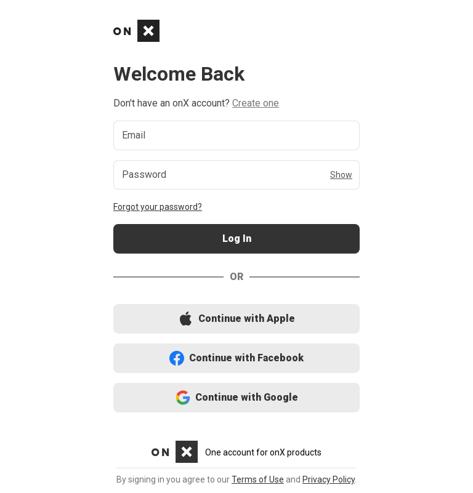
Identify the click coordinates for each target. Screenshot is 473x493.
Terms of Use (258, 479)
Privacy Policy (328, 479)
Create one (255, 103)
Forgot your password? (157, 207)
